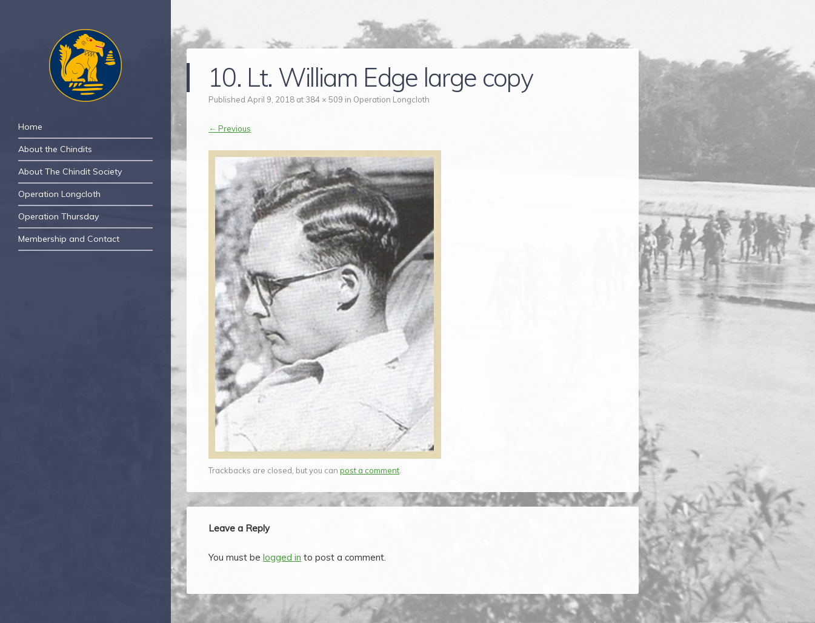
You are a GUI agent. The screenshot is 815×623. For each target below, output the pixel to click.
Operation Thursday (58, 216)
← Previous (229, 128)
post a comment (369, 470)
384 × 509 (324, 99)
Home (30, 126)
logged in (282, 557)
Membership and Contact (68, 238)
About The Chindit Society (70, 171)
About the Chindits (55, 149)
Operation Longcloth (59, 193)
